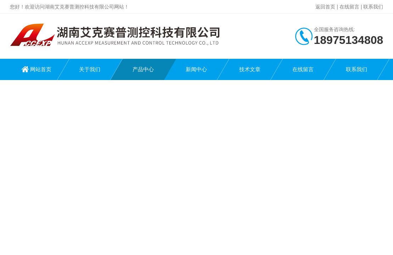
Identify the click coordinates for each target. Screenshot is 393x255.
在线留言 (349, 7)
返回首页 (325, 7)
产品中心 (143, 69)
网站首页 (40, 69)
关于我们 (89, 69)
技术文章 (249, 69)
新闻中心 (196, 69)
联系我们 (373, 7)
